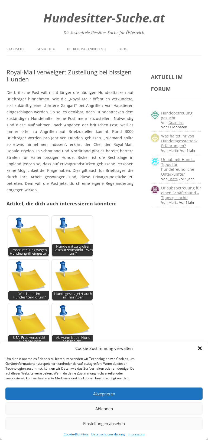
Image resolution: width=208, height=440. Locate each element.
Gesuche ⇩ (46, 49)
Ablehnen (104, 408)
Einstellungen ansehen (104, 423)
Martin (173, 150)
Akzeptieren (104, 393)
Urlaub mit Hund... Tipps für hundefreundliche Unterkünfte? (178, 167)
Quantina (176, 122)
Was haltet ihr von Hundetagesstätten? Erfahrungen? (179, 140)
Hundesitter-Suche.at (104, 17)
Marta (173, 202)
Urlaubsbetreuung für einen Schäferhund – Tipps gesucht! (181, 192)
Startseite (15, 49)
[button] (200, 348)
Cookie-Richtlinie (76, 434)
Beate (173, 178)
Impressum (136, 434)
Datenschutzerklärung (108, 434)
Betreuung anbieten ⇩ (87, 49)
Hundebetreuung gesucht (177, 115)
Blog (123, 49)
